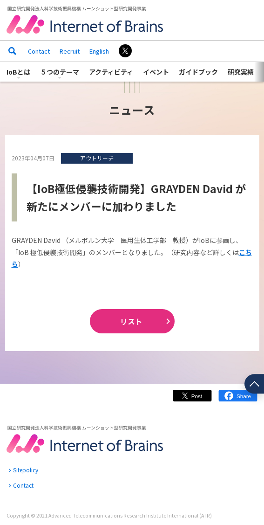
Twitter (192, 399)
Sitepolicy (25, 470)
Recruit (70, 51)
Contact (39, 51)
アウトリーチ (97, 158)
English (99, 51)
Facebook (237, 399)
